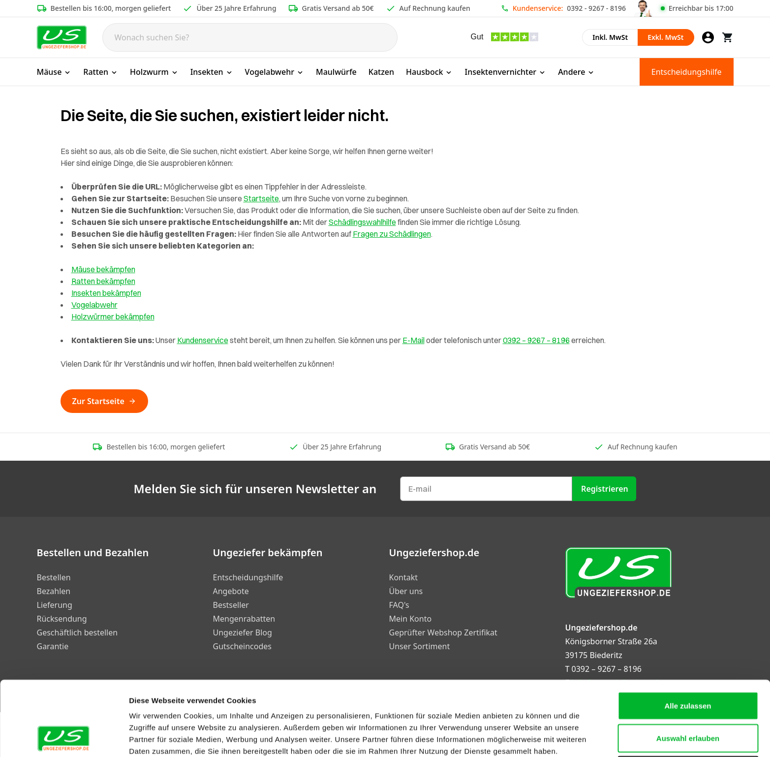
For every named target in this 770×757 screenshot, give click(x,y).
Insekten (211, 71)
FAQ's (399, 604)
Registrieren (604, 488)
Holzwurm (154, 71)
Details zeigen (523, 737)
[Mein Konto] (708, 37)
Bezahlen (54, 591)
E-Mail (413, 340)
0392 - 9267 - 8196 (596, 8)
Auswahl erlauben (687, 668)
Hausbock (429, 71)
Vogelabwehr (274, 71)
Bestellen (54, 577)
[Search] (250, 37)
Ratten (100, 71)
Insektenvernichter (505, 71)
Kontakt (403, 577)
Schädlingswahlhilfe (362, 222)
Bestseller (231, 604)
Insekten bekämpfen (106, 293)
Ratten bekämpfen (103, 281)
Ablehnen (688, 700)
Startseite (261, 198)
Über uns (406, 591)
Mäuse (54, 71)
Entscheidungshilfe (686, 71)
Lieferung (54, 604)
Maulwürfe (336, 71)
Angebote (231, 591)
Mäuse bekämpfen (103, 269)
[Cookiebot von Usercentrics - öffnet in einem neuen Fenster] (64, 737)
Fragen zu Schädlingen (392, 234)
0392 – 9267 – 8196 (536, 340)
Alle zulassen (687, 635)
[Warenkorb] (728, 37)
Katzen (381, 71)
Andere (576, 71)
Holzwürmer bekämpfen (112, 316)
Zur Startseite (104, 401)
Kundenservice (202, 340)
